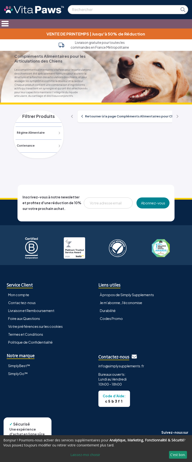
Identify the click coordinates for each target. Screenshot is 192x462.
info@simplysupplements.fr (121, 366)
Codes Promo (111, 319)
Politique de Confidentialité (30, 342)
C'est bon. (178, 454)
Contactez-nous (22, 302)
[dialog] (96, 448)
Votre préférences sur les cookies (35, 326)
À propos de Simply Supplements (127, 295)
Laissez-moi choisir (85, 454)
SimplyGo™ (18, 373)
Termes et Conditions (25, 334)
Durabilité (108, 310)
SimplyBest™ (19, 366)
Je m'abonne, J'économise (121, 302)
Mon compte (18, 295)
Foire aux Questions (24, 319)
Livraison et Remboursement (31, 310)
